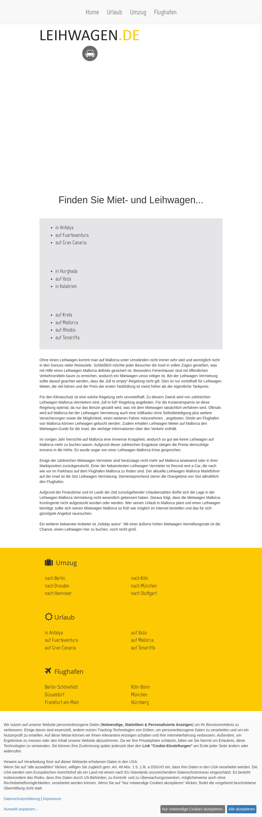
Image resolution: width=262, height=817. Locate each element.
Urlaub (114, 12)
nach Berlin (55, 578)
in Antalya (64, 227)
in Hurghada (66, 271)
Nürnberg (140, 702)
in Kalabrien (66, 286)
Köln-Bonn (140, 687)
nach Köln (139, 578)
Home (92, 12)
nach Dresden (57, 586)
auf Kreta (63, 315)
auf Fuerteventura (72, 235)
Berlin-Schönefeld (61, 687)
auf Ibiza (63, 279)
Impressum (52, 799)
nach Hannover (58, 593)
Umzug (138, 12)
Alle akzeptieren (242, 809)
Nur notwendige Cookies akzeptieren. (193, 809)
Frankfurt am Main (62, 702)
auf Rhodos (65, 330)
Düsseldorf (54, 694)
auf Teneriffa (67, 337)
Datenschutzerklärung (22, 799)
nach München (144, 586)
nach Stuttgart (144, 593)
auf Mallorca (66, 322)
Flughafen (165, 12)
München (139, 694)
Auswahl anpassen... (21, 809)
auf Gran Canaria (70, 242)
